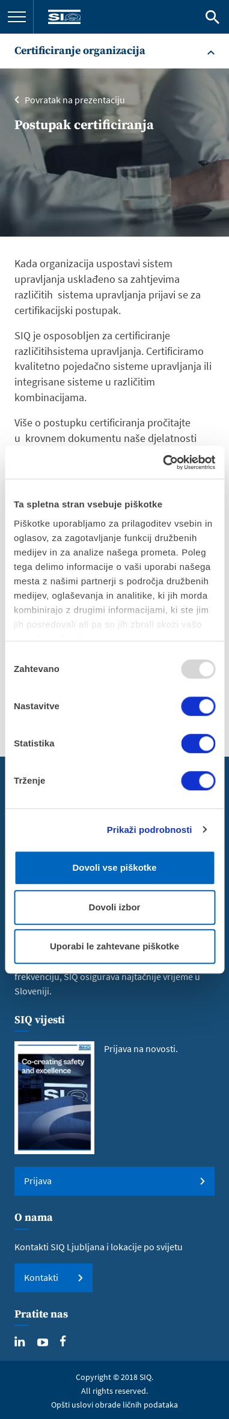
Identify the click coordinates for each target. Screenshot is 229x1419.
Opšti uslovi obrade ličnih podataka (114, 1404)
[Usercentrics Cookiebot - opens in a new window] (163, 462)
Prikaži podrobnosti (149, 829)
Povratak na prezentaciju (75, 100)
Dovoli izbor (115, 907)
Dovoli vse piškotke (114, 867)
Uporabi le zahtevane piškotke (114, 946)
